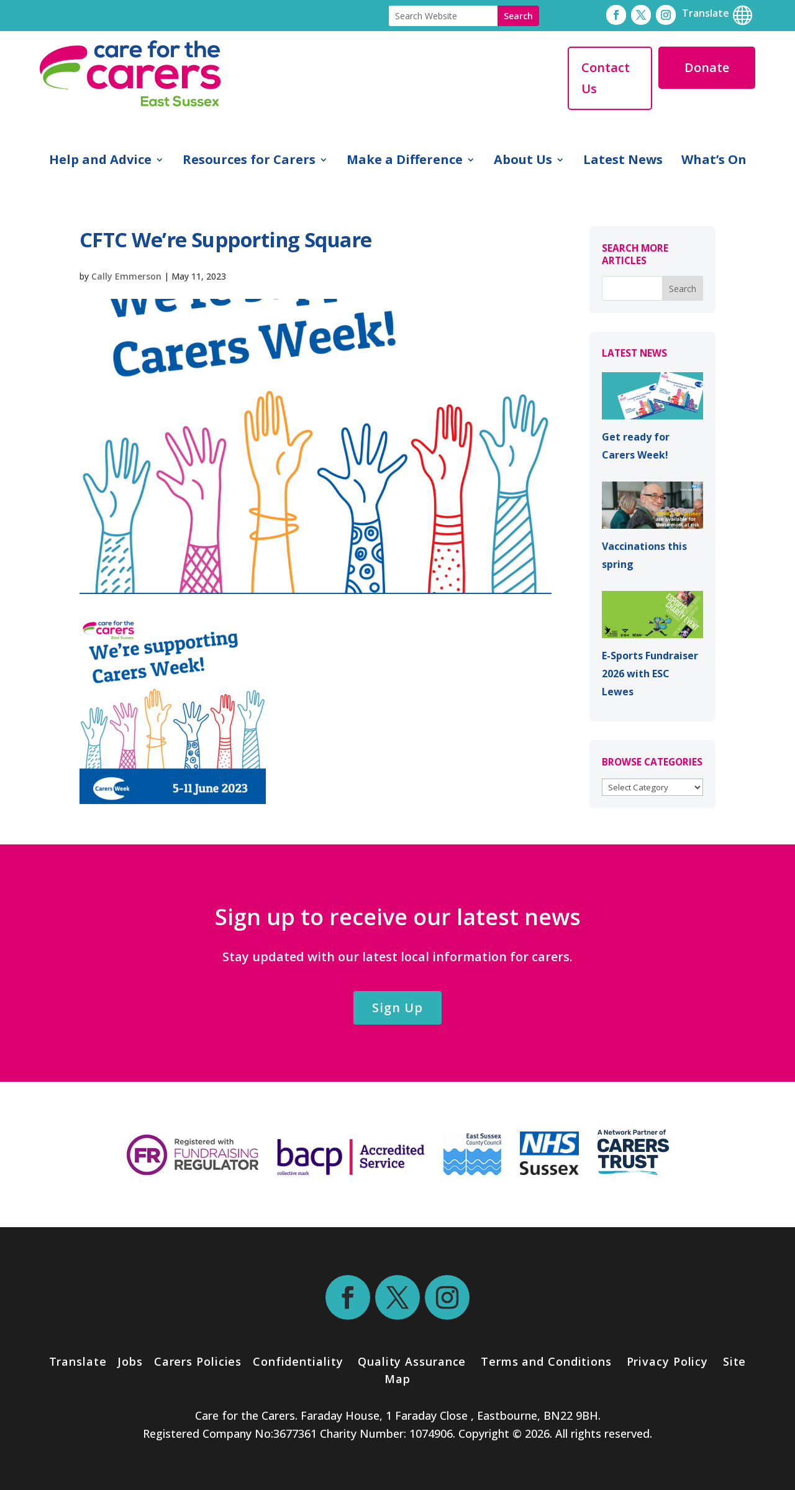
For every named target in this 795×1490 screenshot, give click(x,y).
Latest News (623, 161)
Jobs (130, 1361)
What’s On (714, 161)
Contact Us (605, 78)
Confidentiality (298, 1361)
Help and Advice (100, 161)
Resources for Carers (249, 161)
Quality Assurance (412, 1361)
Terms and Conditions (546, 1361)
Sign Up (397, 1007)
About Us (523, 161)
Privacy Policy (666, 1361)
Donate (706, 67)
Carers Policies (198, 1361)
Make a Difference (405, 161)
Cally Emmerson (126, 276)
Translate (78, 1361)
